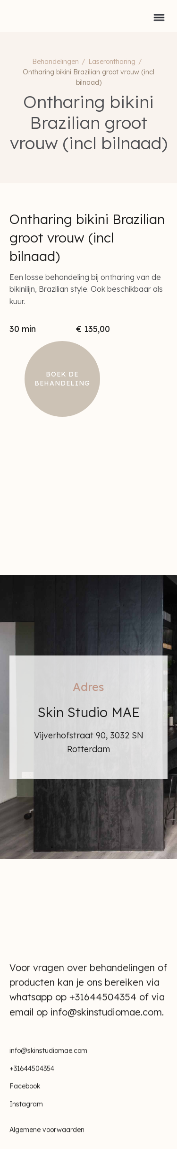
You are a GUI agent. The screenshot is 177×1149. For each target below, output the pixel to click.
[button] (159, 16)
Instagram (26, 1112)
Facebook (24, 1094)
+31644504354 (31, 1076)
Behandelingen (55, 61)
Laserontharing (111, 61)
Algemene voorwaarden (46, 1137)
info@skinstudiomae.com (48, 1058)
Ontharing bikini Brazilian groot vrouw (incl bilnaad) (88, 77)
